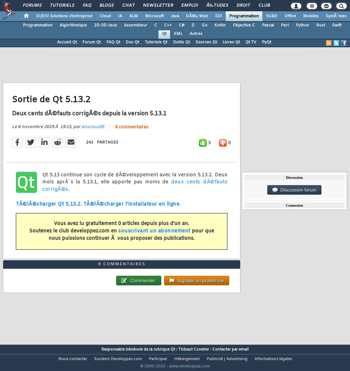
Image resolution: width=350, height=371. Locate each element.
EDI (218, 16)
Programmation (244, 16)
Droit (243, 5)
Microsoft (154, 16)
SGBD (271, 16)
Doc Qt (132, 42)
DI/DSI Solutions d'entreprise (64, 16)
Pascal (268, 25)
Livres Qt (231, 42)
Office (290, 16)
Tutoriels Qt (156, 42)
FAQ (87, 5)
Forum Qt (91, 42)
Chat (128, 5)
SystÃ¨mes (336, 16)
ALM (133, 16)
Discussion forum (294, 190)
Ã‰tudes (217, 5)
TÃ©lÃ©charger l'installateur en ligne (131, 208)
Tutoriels (62, 5)
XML (178, 33)
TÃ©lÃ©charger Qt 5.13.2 (48, 208)
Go (204, 25)
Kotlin (220, 25)
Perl (285, 25)
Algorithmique (73, 25)
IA (120, 16)
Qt (164, 33)
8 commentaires (131, 131)
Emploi (190, 5)
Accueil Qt (67, 42)
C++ (168, 25)
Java (175, 16)
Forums (32, 5)
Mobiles (311, 16)
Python (302, 25)
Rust (320, 25)
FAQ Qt (113, 42)
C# (182, 25)
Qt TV (250, 42)
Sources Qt (206, 42)
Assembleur (135, 25)
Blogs (106, 5)
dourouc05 (92, 131)
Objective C (244, 25)
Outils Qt (181, 42)
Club (264, 5)
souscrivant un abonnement (154, 235)
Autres (195, 33)
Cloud (105, 16)
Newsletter (158, 5)
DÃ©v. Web (197, 16)
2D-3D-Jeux (105, 25)
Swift (337, 25)
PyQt (266, 42)
